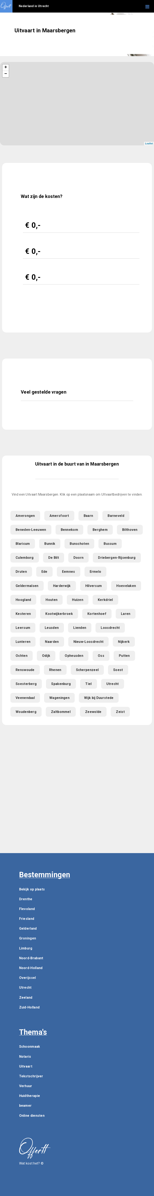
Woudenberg (26, 712)
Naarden (52, 642)
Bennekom (69, 530)
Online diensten (32, 1116)
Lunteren (23, 642)
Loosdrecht (110, 628)
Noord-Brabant (31, 958)
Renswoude (25, 670)
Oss (101, 656)
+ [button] (5, 67)
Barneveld (116, 516)
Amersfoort (59, 516)
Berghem (100, 530)
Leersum (23, 628)
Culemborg (25, 558)
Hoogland (23, 600)
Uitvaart (25, 1066)
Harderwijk (62, 586)
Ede (44, 572)
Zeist (120, 712)
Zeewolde (93, 712)
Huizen (77, 600)
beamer (25, 1106)
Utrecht (112, 684)
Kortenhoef (96, 614)
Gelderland (28, 928)
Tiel (88, 684)
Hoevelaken (126, 586)
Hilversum (93, 586)
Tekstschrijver (31, 1076)
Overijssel (27, 978)
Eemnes (68, 572)
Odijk (46, 656)
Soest (118, 670)
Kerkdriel (105, 600)
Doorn (78, 558)
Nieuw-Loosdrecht (88, 642)
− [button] (5, 74)
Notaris (25, 1057)
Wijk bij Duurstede (98, 698)
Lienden (79, 628)
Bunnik (49, 544)
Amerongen (25, 516)
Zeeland (25, 998)
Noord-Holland (31, 968)
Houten (51, 600)
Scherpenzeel (87, 670)
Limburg (25, 948)
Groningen (27, 938)
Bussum (110, 544)
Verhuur (25, 1086)
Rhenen (55, 670)
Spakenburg (61, 684)
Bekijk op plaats (32, 889)
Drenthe (25, 899)
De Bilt (53, 558)
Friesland (26, 919)
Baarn (88, 516)
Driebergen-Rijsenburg (116, 558)
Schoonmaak (29, 1047)
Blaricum (23, 544)
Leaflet (149, 143)
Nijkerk (124, 642)
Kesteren (23, 614)
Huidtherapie (29, 1096)
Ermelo (95, 572)
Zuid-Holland (29, 1007)
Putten (124, 656)
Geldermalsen (27, 586)
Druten (21, 572)
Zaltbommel (61, 712)
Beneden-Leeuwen (31, 530)
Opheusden (74, 656)
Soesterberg (26, 684)
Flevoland (27, 909)
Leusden (52, 628)
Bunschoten (79, 544)
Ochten (21, 656)
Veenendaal (25, 698)
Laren (125, 614)
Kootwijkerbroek (59, 614)
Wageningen (59, 698)
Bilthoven (130, 530)
